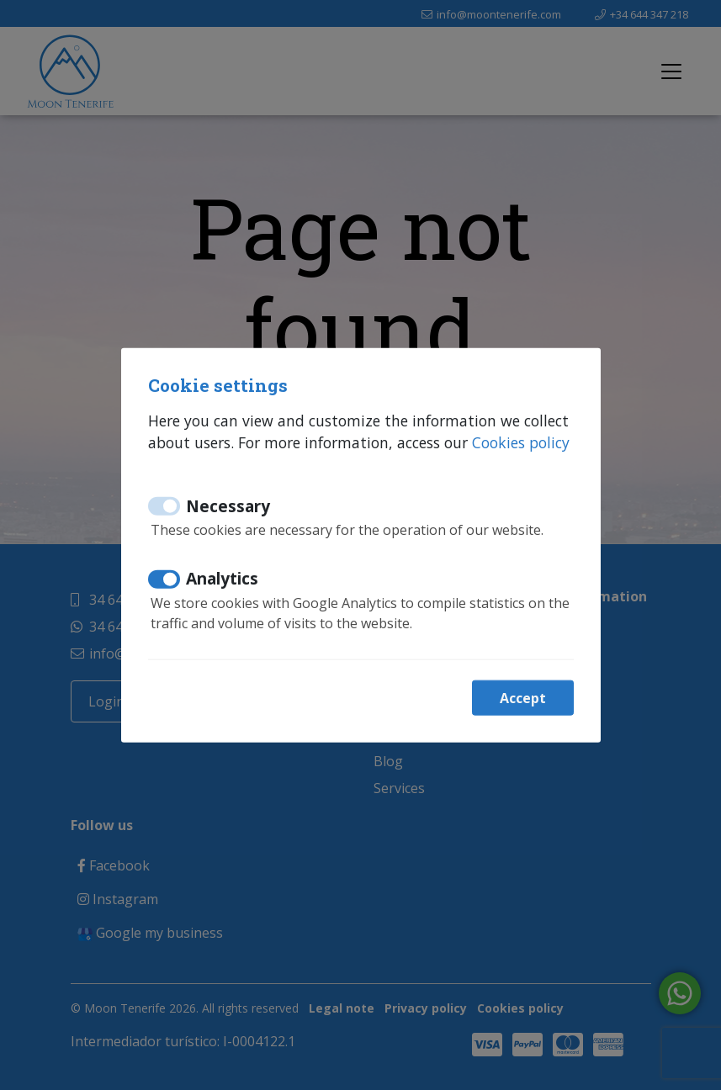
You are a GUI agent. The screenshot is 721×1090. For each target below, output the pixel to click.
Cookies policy (521, 442)
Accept (523, 697)
